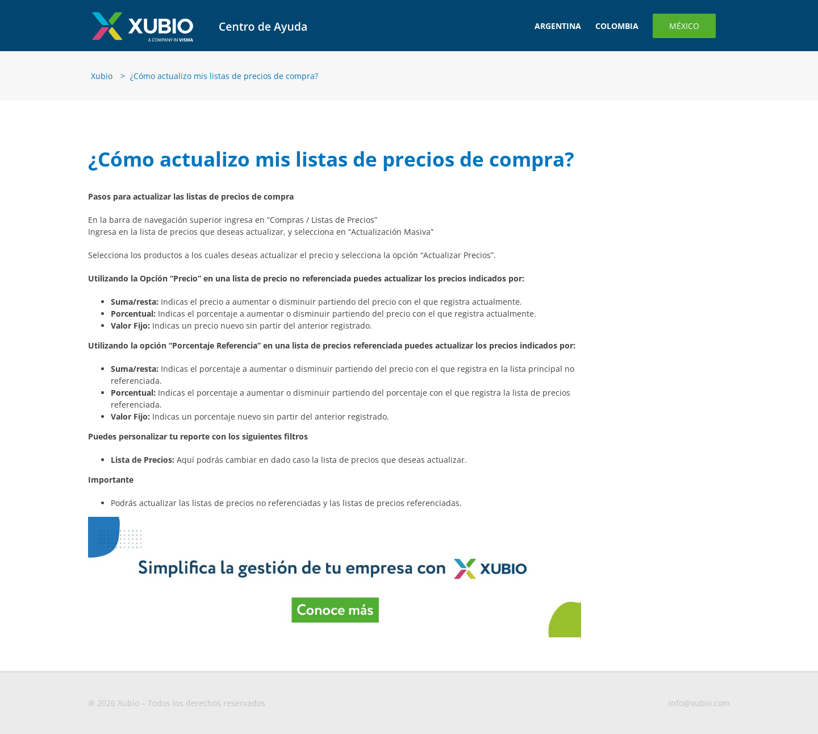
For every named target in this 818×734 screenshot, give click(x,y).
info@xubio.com (699, 703)
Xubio (101, 76)
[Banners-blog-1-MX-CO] (334, 520)
